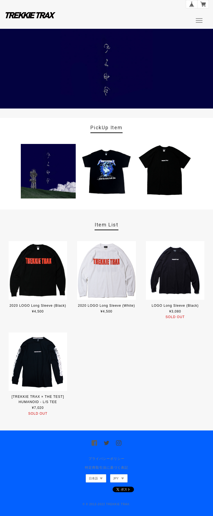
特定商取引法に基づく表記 (106, 467)
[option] (48, 171)
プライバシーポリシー (106, 459)
